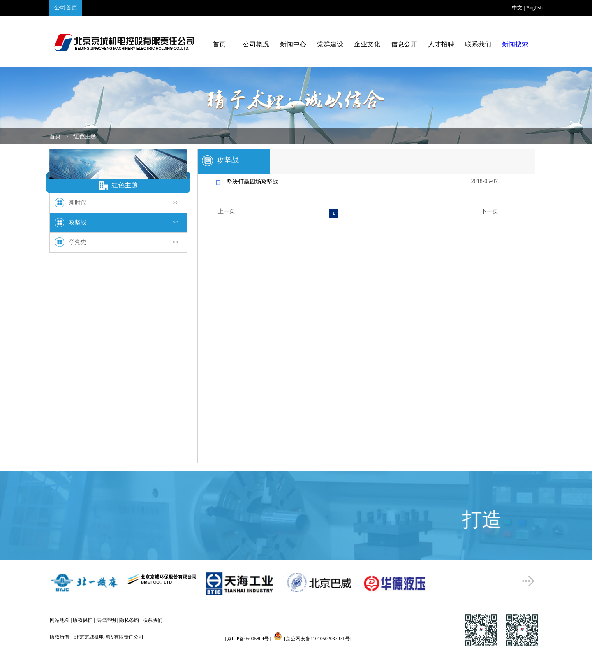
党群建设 (330, 44)
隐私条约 (129, 620)
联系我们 (478, 44)
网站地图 (59, 620)
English (534, 8)
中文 (517, 8)
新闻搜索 (515, 44)
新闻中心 (293, 44)
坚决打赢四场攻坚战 (252, 182)
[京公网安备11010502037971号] (318, 639)
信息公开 (404, 44)
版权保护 (82, 620)
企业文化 (367, 44)
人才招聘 (441, 44)
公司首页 (65, 8)
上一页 (226, 211)
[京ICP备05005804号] (248, 639)
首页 (219, 44)
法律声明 (106, 620)
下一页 (489, 211)
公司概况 (256, 44)
